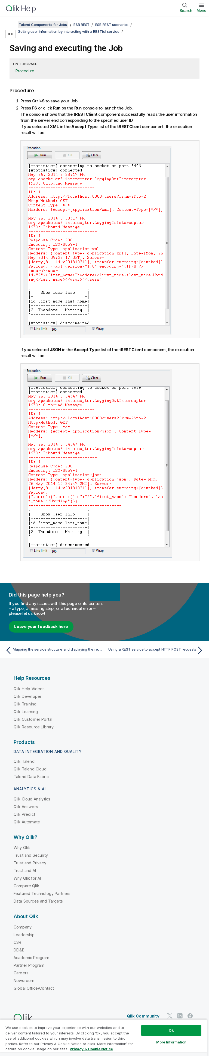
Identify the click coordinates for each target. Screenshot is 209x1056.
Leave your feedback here (41, 626)
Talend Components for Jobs (43, 24)
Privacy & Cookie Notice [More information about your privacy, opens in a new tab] (91, 1049)
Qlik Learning (26, 711)
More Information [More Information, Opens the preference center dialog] (171, 1042)
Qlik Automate (27, 822)
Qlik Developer (27, 696)
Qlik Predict (24, 814)
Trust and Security (31, 855)
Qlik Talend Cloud (30, 769)
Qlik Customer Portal (33, 719)
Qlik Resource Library (34, 727)
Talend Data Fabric (31, 776)
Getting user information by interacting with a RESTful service (68, 31)
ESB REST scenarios (112, 24)
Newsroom (24, 980)
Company (23, 927)
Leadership (24, 934)
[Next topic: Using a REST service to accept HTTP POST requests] (155, 650)
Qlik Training (25, 704)
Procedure (25, 71)
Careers (21, 973)
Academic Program (32, 957)
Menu (201, 10)
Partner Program (29, 965)
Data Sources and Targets (38, 901)
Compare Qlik (26, 885)
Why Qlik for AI (27, 878)
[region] (103, 1037)
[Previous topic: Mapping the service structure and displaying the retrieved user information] (53, 650)
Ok (171, 1030)
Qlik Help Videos (29, 688)
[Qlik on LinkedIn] (180, 1016)
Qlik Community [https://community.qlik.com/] (143, 1016)
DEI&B (19, 950)
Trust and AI (25, 870)
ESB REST (81, 24)
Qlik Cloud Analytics (32, 799)
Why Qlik (22, 847)
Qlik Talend (24, 761)
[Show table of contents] (11, 24)
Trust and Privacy (30, 863)
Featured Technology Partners (42, 893)
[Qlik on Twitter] (170, 1016)
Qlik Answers (26, 806)
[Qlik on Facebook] (190, 1016)
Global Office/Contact (34, 988)
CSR (17, 942)
